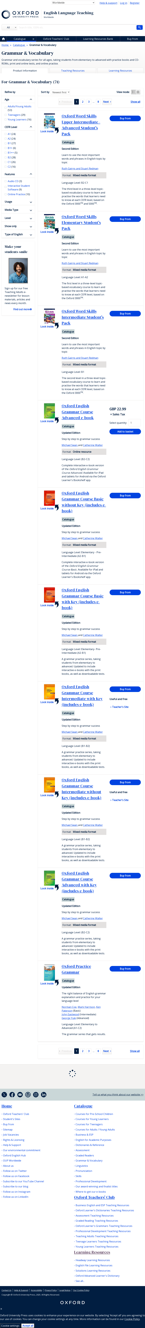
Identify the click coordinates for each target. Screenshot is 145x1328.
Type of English (14, 234)
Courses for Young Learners (92, 1119)
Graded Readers (85, 1155)
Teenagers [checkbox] (16, 115)
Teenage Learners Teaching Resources (98, 1241)
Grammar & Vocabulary (89, 1160)
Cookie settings (10, 1325)
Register (135, 3)
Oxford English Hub (14, 1155)
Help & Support (12, 1145)
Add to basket (125, 431)
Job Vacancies (11, 1134)
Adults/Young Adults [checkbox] (19, 108)
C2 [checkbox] (12, 166)
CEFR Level (11, 127)
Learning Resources (92, 1252)
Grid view (138, 92)
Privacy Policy (51, 1290)
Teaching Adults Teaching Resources (97, 1236)
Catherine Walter (93, 445)
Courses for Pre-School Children (94, 1114)
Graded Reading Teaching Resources (97, 1220)
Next (106, 101)
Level (8, 218)
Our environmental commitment (21, 1150)
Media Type (11, 210)
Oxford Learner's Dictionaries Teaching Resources (105, 1210)
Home (7, 1106)
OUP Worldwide (12, 1160)
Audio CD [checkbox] (15, 181)
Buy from (132, 39)
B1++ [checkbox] (12, 152)
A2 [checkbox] (12, 138)
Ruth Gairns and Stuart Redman (80, 168)
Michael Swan (70, 445)
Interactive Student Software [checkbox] (19, 187)
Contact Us (6, 1290)
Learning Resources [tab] (120, 70)
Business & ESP (84, 1134)
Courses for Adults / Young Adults (95, 1129)
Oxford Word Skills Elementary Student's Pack (81, 222)
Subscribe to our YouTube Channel (23, 1181)
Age (7, 99)
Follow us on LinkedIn (15, 1196)
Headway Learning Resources (93, 1260)
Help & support (108, 3)
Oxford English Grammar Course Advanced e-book (78, 411)
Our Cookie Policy (81, 1290)
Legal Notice (64, 1290)
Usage (8, 201)
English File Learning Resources (94, 1265)
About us (8, 1165)
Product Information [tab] (25, 70)
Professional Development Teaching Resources (103, 1231)
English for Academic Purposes (93, 1140)
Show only (11, 226)
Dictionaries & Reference (90, 1145)
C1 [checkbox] (12, 162)
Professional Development (91, 1181)
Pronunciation (84, 1171)
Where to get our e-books (91, 1191)
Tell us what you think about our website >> (117, 1094)
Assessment (83, 1150)
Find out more (21, 309)
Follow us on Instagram (16, 1191)
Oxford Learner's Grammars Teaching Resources (104, 1226)
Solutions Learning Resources (93, 1270)
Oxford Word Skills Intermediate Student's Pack (83, 317)
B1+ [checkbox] (12, 148)
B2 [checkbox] (12, 157)
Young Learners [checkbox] (19, 119)
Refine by (10, 92)
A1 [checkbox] (12, 134)
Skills (78, 1176)
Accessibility (36, 1290)
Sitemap (8, 1129)
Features (10, 174)
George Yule (69, 1018)
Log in (123, 3)
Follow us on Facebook (16, 1176)
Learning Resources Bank (98, 39)
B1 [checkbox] (12, 143)
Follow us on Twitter (15, 1171)
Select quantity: (118, 422)
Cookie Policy (132, 1319)
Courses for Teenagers (89, 1124)
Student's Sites (11, 1119)
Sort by (45, 92)
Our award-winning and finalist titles (97, 1186)
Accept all (27, 1325)
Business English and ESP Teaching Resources (102, 1205)
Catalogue (20, 39)
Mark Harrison (86, 1007)
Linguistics (82, 1165)
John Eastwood (70, 1014)
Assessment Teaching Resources (95, 1215)
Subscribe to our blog (15, 1186)
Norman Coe (69, 1007)
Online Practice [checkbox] (19, 194)
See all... (80, 1281)
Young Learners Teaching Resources (97, 1246)
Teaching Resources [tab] (73, 70)
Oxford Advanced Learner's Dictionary (97, 1275)
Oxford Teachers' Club (56, 39)
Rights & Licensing (13, 1140)
